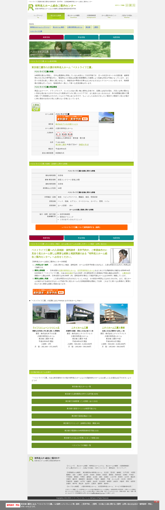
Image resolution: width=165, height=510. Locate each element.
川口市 (123, 479)
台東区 (125, 475)
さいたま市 (115, 479)
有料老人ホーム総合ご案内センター (55, 7)
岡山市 (81, 483)
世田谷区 (118, 475)
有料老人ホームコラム (96, 466)
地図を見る (83, 144)
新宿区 (98, 475)
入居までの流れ (88, 468)
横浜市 (133, 477)
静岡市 (109, 481)
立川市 (126, 477)
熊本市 (106, 483)
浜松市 (115, 481)
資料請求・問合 (13, 505)
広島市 (93, 483)
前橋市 (76, 481)
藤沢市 (75, 479)
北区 (74, 475)
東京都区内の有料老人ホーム (92, 472)
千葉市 (96, 479)
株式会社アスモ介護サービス (67, 124)
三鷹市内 (125, 273)
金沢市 (87, 483)
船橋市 (103, 479)
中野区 (82, 477)
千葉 (108, 479)
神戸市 (75, 483)
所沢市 (129, 479)
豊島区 (76, 477)
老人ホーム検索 (82, 466)
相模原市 (82, 479)
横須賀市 (90, 479)
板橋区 (119, 472)
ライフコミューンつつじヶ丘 (46, 327)
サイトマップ (121, 468)
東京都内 (69, 273)
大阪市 (122, 481)
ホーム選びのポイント (73, 468)
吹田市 (133, 481)
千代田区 (69, 477)
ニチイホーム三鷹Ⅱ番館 (113, 327)
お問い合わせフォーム (98, 493)
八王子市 (113, 477)
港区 (100, 477)
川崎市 (68, 479)
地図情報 (116, 37)
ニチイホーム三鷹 (79, 327)
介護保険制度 (124, 466)
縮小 (126, 5)
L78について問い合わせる (49, 292)
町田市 (120, 477)
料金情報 (81, 37)
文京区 (95, 477)
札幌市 (89, 481)
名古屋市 (102, 481)
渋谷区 (92, 475)
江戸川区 (126, 472)
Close (156, 501)
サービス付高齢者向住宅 (123, 486)
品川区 (86, 475)
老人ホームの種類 (112, 466)
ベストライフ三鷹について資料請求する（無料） (82, 227)
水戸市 (82, 481)
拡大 (133, 5)
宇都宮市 (69, 481)
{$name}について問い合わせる (73, 118)
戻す (130, 5)
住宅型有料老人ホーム (86, 270)
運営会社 (112, 468)
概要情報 (46, 37)
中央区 (131, 475)
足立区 (106, 472)
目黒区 (106, 477)
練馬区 (89, 477)
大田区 (133, 472)
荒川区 (112, 472)
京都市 (68, 483)
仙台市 (95, 481)
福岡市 (100, 483)
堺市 (127, 481)
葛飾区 (68, 475)
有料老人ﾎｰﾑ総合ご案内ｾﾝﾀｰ (47, 459)
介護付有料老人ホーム (67, 270)
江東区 (79, 475)
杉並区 (105, 475)
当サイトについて (101, 468)
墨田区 (111, 475)
